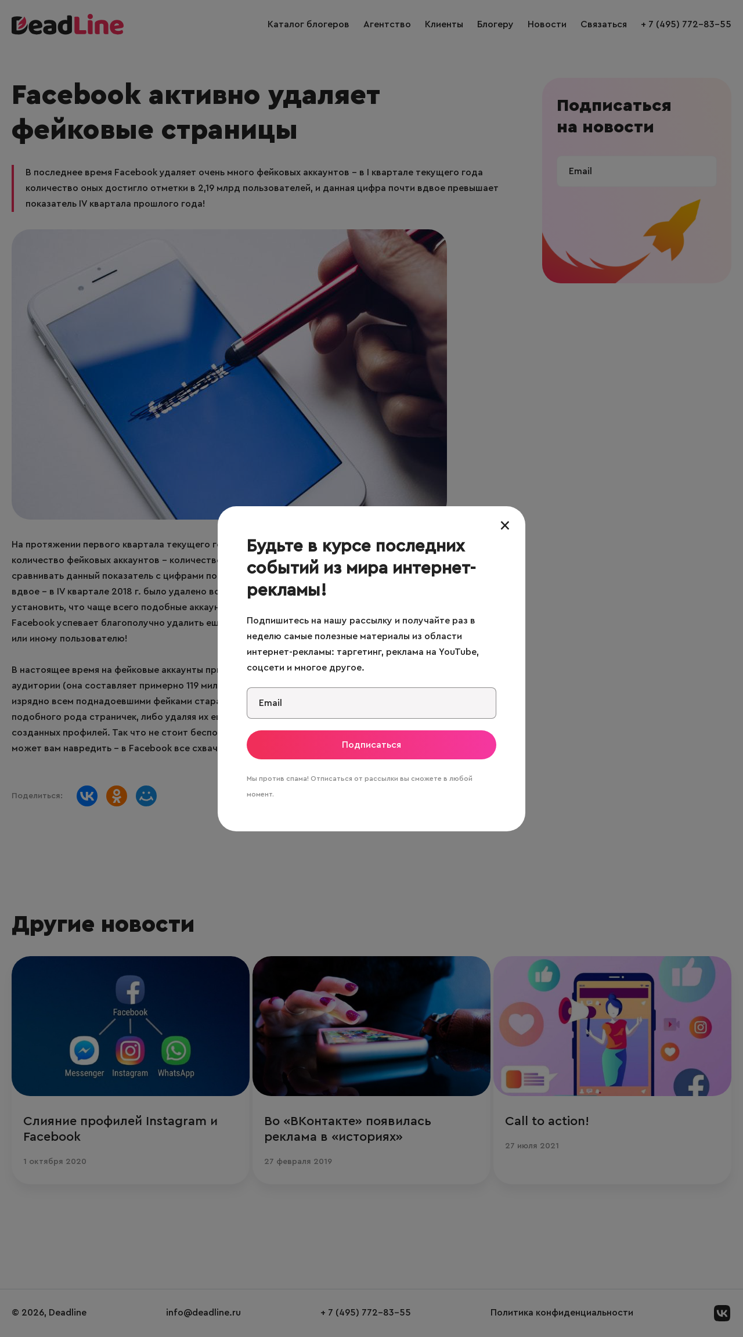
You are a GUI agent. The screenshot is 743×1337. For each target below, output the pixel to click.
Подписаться (371, 744)
